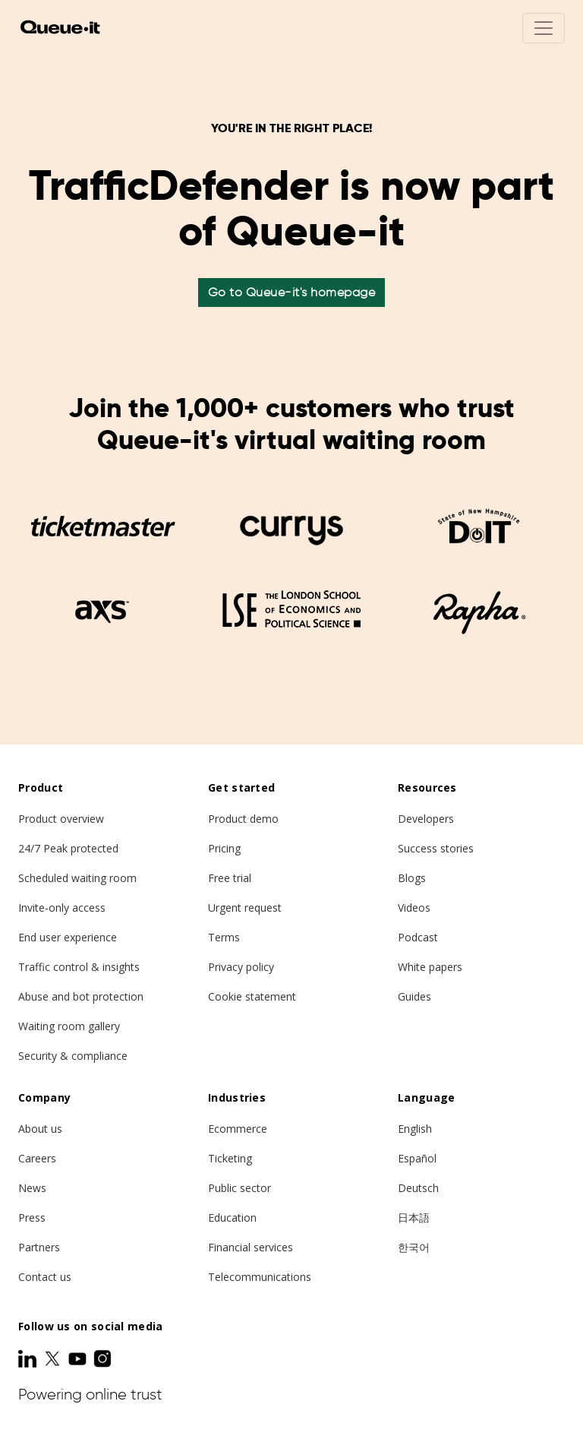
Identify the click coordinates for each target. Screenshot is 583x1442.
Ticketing (230, 1158)
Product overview (61, 818)
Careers (37, 1158)
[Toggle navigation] (543, 28)
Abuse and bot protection (80, 996)
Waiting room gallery (69, 1026)
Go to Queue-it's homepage (292, 292)
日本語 (414, 1217)
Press (32, 1217)
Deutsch (418, 1188)
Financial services (250, 1247)
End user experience (67, 937)
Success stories (436, 848)
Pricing (224, 848)
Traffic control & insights (79, 967)
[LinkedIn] (28, 1358)
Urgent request (245, 907)
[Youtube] (79, 1358)
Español (417, 1158)
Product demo (243, 818)
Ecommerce (237, 1128)
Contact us (44, 1277)
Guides (414, 996)
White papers (430, 967)
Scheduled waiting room (77, 878)
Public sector (239, 1188)
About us (40, 1128)
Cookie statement (252, 996)
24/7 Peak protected (68, 848)
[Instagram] (102, 1358)
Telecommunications (259, 1277)
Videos (414, 907)
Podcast (418, 937)
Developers (426, 818)
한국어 (414, 1247)
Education (232, 1217)
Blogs (412, 878)
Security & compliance (73, 1055)
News (32, 1188)
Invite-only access (62, 907)
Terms (224, 937)
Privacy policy (241, 967)
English (415, 1128)
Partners (39, 1247)
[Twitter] (54, 1358)
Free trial (229, 878)
